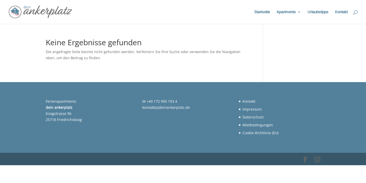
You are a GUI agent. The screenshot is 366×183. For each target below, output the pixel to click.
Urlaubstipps (318, 12)
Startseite (262, 12)
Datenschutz (253, 117)
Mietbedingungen (257, 125)
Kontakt (341, 12)
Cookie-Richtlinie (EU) (260, 132)
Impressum (252, 109)
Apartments (286, 12)
